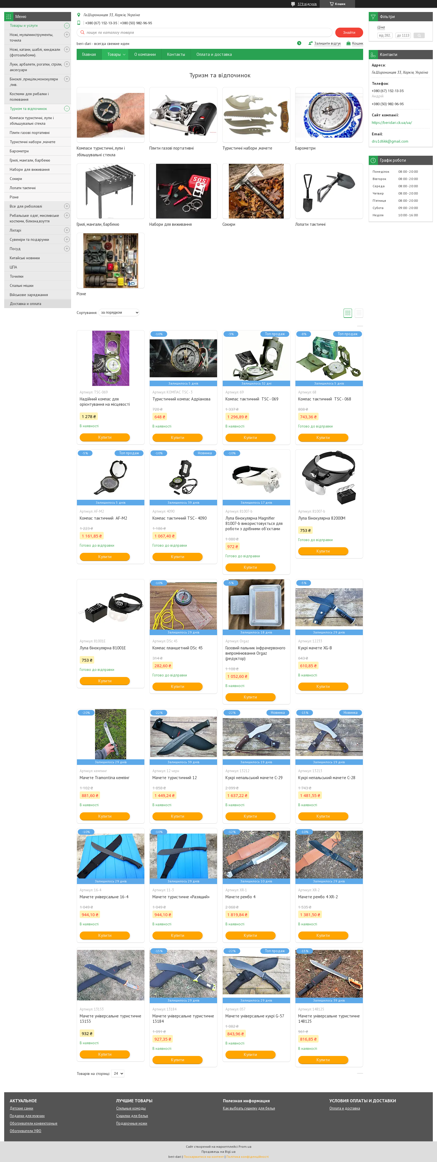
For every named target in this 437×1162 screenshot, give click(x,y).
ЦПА (13, 267)
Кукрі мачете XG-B (315, 647)
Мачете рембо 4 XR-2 (318, 896)
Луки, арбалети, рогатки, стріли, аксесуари (36, 67)
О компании (145, 54)
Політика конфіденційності (247, 1156)
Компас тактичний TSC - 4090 (179, 518)
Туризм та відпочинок (28, 108)
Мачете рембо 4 (240, 896)
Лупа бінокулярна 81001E (103, 647)
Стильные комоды (131, 1108)
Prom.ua (245, 1146)
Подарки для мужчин (27, 1115)
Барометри (19, 150)
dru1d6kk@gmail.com (390, 141)
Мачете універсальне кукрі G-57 (254, 1016)
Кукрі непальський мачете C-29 (254, 777)
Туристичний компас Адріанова (181, 399)
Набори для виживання (30, 169)
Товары (114, 54)
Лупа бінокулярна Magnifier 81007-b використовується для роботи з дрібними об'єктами (254, 523)
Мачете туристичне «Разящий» (181, 896)
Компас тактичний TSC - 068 (324, 399)
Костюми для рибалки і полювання (29, 96)
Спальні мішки (21, 285)
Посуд (15, 248)
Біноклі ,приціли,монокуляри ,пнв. (34, 81)
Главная (89, 54)
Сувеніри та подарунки (29, 239)
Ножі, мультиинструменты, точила (31, 37)
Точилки (16, 276)
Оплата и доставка (214, 54)
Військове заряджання (29, 294)
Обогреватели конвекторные (33, 1123)
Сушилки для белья (132, 1115)
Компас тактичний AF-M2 (103, 518)
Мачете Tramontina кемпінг (104, 777)
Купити (104, 437)
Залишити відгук (327, 43)
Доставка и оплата (25, 303)
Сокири (16, 178)
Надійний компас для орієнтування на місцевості (105, 401)
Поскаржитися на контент (204, 1156)
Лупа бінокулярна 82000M (321, 518)
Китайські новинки (25, 257)
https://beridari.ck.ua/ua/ (392, 122)
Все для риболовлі (26, 206)
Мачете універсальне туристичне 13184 (183, 1018)
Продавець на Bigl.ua (218, 1151)
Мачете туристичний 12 (174, 777)
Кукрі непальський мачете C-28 (326, 777)
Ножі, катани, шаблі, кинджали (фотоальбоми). (35, 52)
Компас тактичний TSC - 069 (251, 399)
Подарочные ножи (131, 1123)
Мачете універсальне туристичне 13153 (110, 1018)
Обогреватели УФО (25, 1131)
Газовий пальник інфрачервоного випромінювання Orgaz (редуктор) (255, 653)
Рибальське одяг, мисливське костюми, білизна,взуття (34, 218)
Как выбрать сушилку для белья (249, 1108)
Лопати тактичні (23, 187)
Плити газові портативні (30, 132)
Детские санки (21, 1108)
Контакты (176, 54)
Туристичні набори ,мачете (32, 141)
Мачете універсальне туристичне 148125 (329, 1018)
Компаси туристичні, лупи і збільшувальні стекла (32, 120)
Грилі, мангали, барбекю (30, 160)
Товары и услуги (24, 25)
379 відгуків (307, 4)
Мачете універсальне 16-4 (104, 896)
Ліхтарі (15, 230)
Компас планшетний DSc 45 (177, 647)
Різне (14, 197)
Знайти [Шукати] (349, 32)
